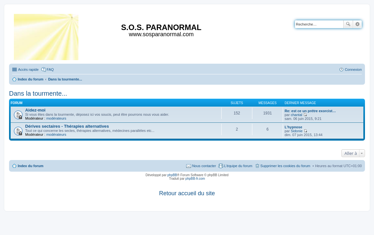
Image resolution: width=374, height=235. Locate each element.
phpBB (172, 175)
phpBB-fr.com (195, 178)
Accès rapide (28, 69)
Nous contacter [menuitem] (204, 166)
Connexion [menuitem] (353, 69)
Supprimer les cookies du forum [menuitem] (285, 166)
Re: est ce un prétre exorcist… (310, 111)
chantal (296, 115)
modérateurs (56, 118)
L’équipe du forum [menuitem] (238, 166)
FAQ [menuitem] (50, 69)
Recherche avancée (357, 24)
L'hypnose (293, 127)
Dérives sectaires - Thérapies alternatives (67, 126)
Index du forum (30, 166)
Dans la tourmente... (38, 93)
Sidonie (297, 131)
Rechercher (348, 24)
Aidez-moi (35, 110)
